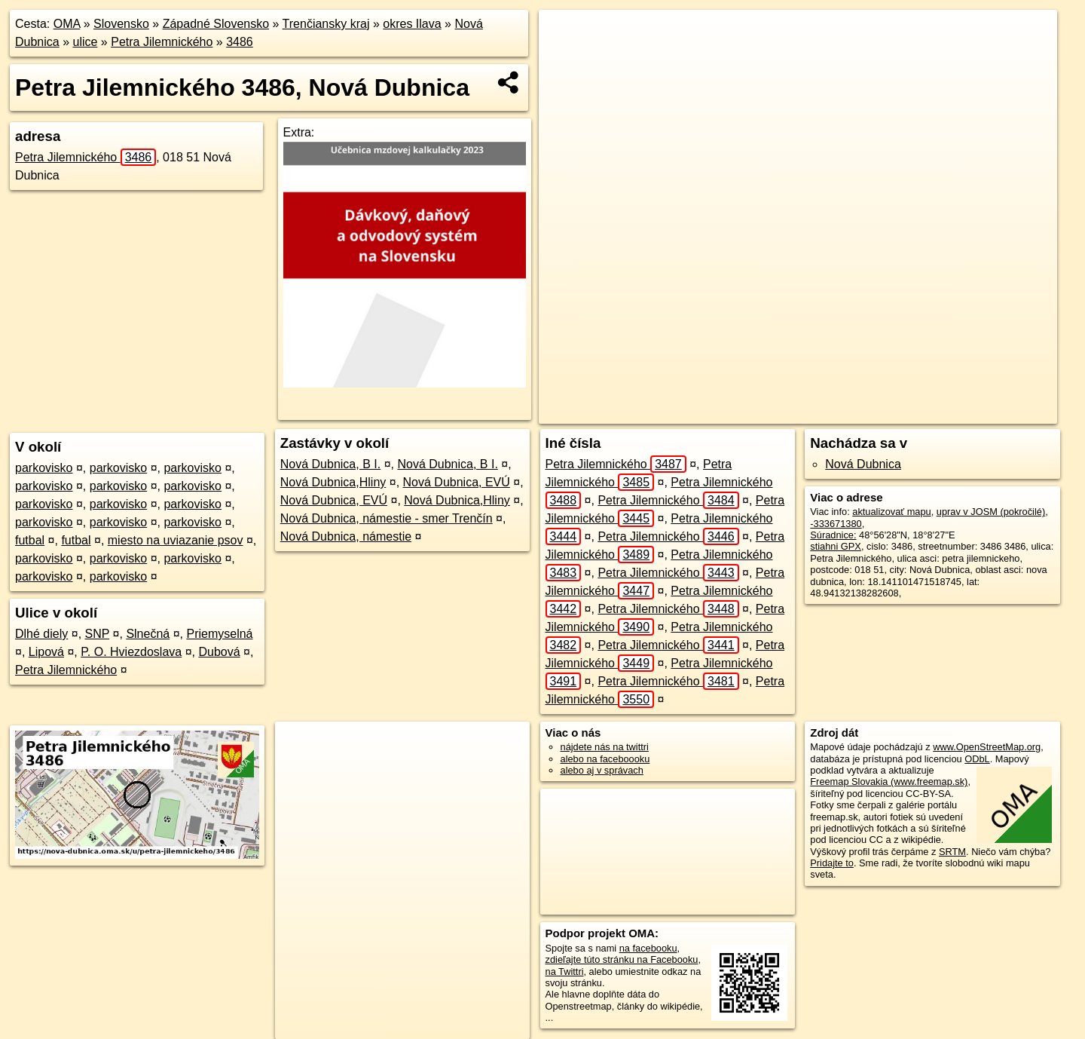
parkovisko (43, 467)
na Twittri (565, 971)
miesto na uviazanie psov (175, 540)
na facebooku (648, 948)
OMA (67, 23)
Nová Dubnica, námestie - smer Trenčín (386, 518)
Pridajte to (832, 863)
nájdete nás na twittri (605, 746)
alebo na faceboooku (605, 759)
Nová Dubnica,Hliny (333, 482)
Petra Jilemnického (161, 41)
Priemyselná (219, 633)
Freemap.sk (792, 412)
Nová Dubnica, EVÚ (456, 482)
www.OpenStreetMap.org (987, 746)
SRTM (952, 851)
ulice (85, 41)
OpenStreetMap (714, 412)
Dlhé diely (41, 633)
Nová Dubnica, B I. (330, 464)
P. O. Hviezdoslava (131, 651)
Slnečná (148, 633)
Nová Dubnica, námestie (345, 536)
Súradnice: (833, 535)
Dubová (219, 651)
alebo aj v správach (602, 770)
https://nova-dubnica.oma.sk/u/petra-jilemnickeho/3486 (948, 412)
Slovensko (121, 23)
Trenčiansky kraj (326, 23)
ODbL (976, 759)
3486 (239, 41)
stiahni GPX (835, 546)
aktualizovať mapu (891, 511)
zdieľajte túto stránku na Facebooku (622, 959)
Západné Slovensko (216, 23)
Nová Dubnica (863, 464)
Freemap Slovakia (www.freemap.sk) (888, 781)
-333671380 (835, 523)
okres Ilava (412, 23)
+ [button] (565, 35)
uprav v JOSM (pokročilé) (991, 511)
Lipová (46, 651)
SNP (97, 633)
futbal (29, 540)
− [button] (565, 59)
